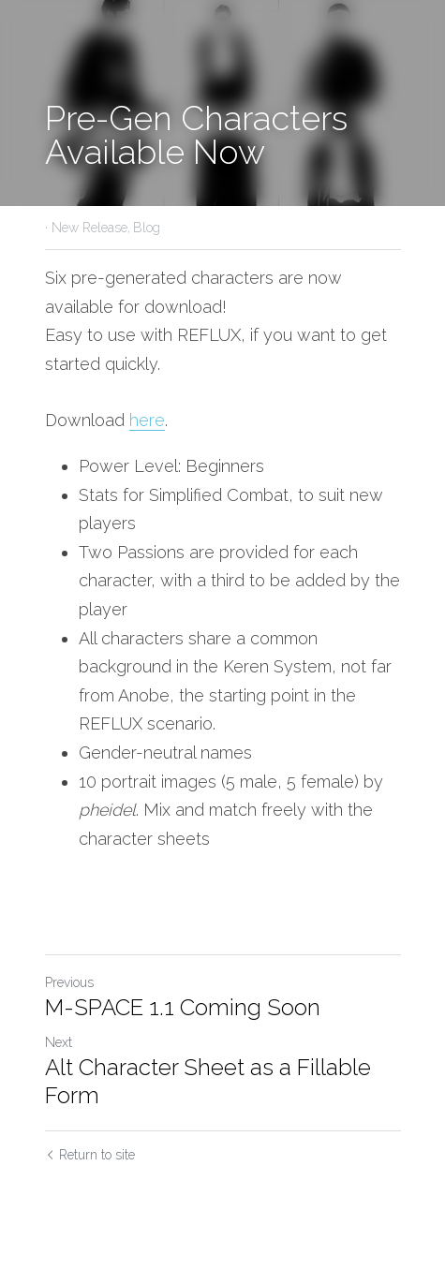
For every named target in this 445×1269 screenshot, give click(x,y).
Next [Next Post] (58, 1042)
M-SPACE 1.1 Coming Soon (182, 1007)
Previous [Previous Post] (69, 982)
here (147, 420)
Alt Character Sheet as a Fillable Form (208, 1081)
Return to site (90, 1154)
